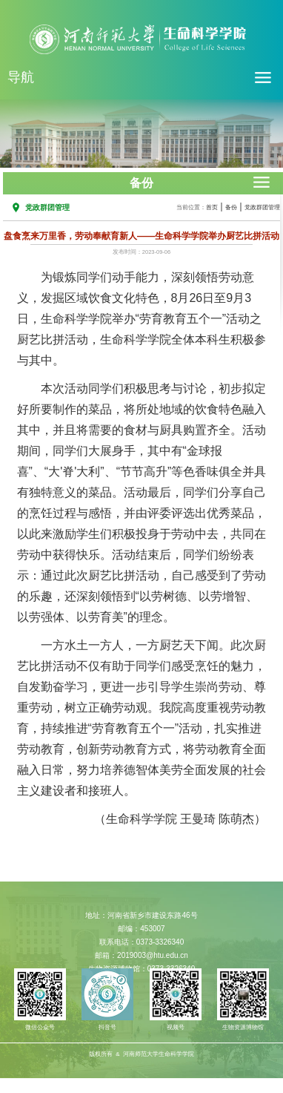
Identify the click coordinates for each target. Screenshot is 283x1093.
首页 (212, 207)
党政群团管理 (262, 207)
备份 (231, 207)
